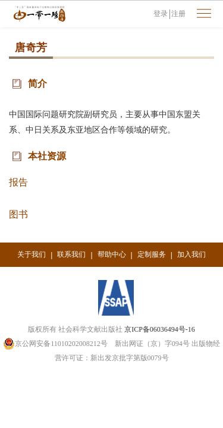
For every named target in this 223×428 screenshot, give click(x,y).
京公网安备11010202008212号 (55, 344)
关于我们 (31, 254)
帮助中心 (112, 254)
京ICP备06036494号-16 (159, 329)
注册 (178, 14)
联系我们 (71, 254)
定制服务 (151, 254)
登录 (160, 14)
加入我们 (191, 254)
